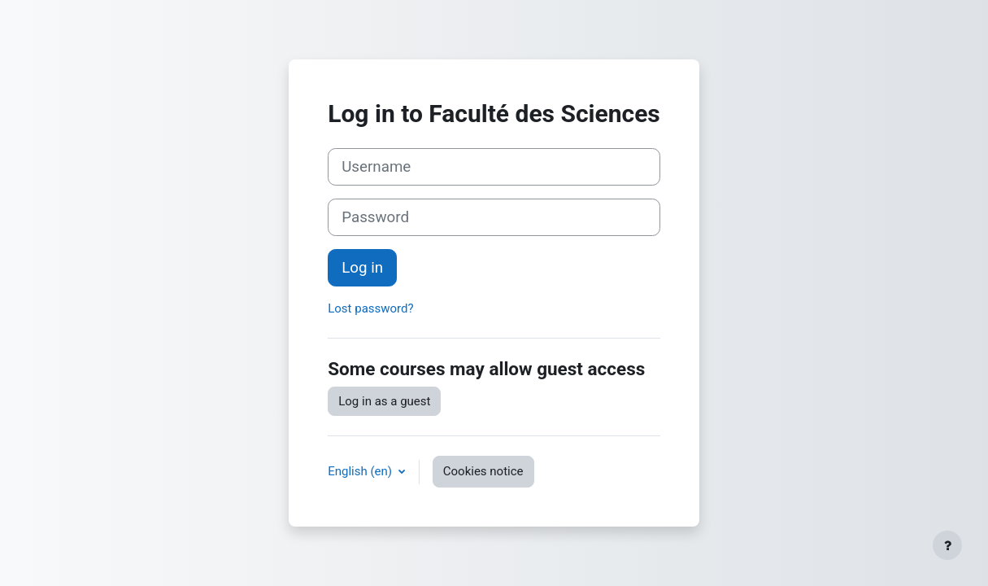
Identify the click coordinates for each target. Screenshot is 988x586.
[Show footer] (947, 545)
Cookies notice (483, 471)
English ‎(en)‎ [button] (361, 471)
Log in (362, 268)
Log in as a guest (384, 401)
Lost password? (370, 308)
